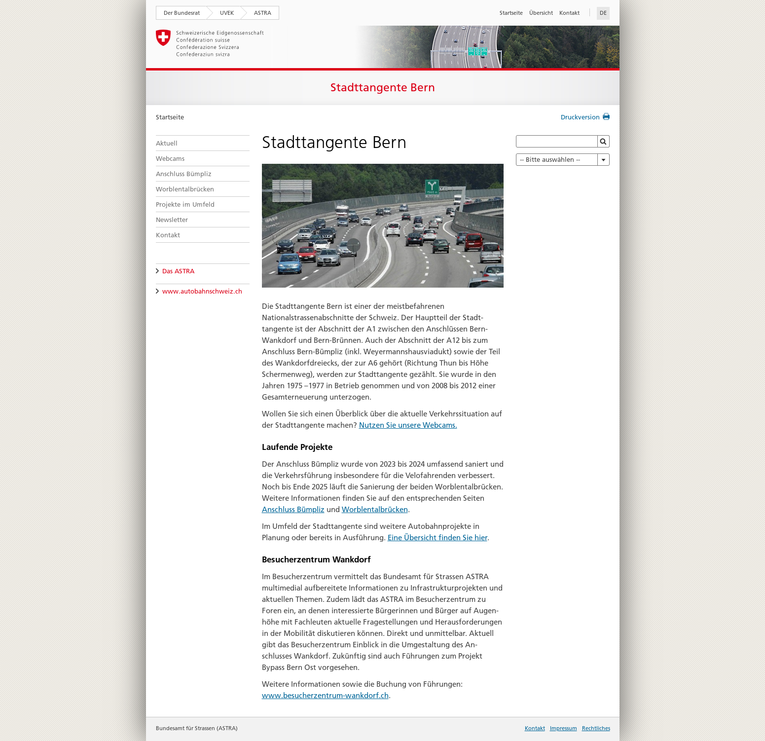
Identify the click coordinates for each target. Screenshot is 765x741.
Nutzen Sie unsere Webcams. (408, 425)
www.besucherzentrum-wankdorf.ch (325, 695)
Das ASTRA (178, 271)
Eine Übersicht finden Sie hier (437, 537)
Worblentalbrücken (185, 189)
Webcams (170, 158)
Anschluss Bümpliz (184, 174)
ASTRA (262, 12)
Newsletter (172, 219)
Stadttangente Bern (382, 87)
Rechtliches (596, 728)
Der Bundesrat (182, 12)
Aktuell (167, 143)
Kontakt (569, 12)
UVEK (227, 12)
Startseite (511, 12)
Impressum (563, 728)
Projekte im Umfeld (185, 204)
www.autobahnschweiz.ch (202, 291)
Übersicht (541, 12)
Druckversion (580, 117)
